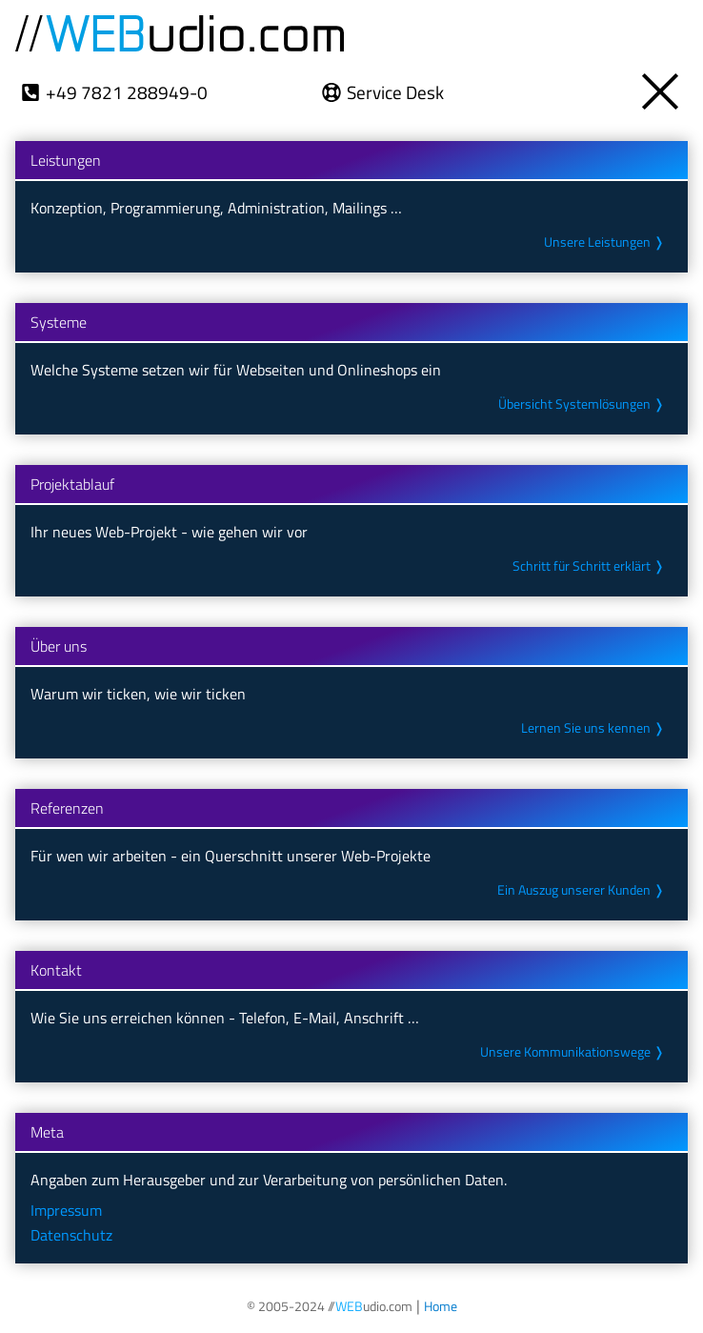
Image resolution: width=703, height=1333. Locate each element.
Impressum (66, 1210)
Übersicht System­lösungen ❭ (585, 404)
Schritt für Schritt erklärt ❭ (591, 566)
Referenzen (67, 808)
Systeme (58, 322)
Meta (47, 1132)
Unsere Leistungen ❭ (607, 242)
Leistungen (65, 160)
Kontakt (56, 970)
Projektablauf (72, 484)
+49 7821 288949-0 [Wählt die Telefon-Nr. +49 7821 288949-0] (125, 92)
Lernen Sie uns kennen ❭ (597, 727)
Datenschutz (70, 1234)
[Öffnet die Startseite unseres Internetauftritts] (437, 1305)
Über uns (58, 646)
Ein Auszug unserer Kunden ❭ (583, 889)
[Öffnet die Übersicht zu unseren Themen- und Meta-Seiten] (662, 86)
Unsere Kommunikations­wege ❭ (576, 1051)
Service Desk (396, 92)
